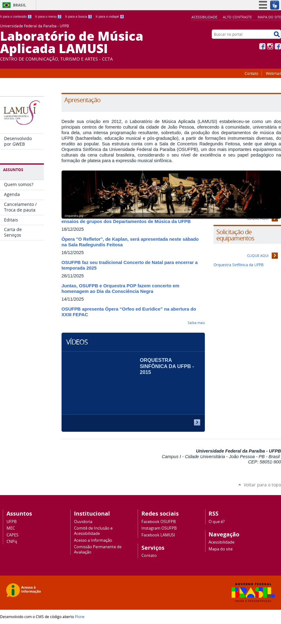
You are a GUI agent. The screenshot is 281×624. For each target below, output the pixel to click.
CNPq (12, 541)
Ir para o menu (48, 16)
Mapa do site (269, 17)
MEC (11, 528)
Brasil (19, 5)
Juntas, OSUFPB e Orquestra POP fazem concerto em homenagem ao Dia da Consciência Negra (120, 288)
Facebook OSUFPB (158, 521)
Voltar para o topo (262, 485)
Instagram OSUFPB (159, 528)
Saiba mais (196, 322)
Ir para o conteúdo (16, 16)
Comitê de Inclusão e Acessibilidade (93, 531)
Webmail (273, 73)
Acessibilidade (204, 17)
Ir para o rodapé (110, 16)
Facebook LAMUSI (158, 535)
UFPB (11, 521)
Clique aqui (258, 255)
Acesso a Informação (93, 540)
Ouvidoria (83, 521)
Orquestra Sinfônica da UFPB (239, 264)
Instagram (270, 46)
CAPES (12, 535)
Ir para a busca (78, 16)
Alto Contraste (237, 17)
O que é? (217, 521)
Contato (251, 73)
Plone (80, 616)
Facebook (262, 46)
